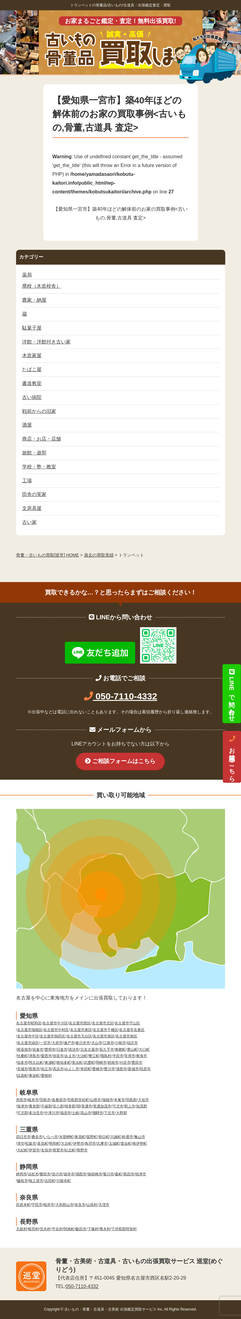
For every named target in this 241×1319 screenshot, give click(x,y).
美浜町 (77, 1062)
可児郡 (22, 1113)
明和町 (54, 1143)
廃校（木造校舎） (41, 286)
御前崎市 (95, 1174)
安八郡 (58, 1106)
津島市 (34, 1056)
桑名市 (37, 1137)
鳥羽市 (90, 1143)
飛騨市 (97, 1113)
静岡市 (21, 1174)
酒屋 (27, 424)
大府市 (57, 1043)
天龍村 (21, 1229)
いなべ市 (50, 1137)
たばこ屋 (32, 369)
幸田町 (85, 1069)
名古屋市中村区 (56, 1030)
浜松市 (33, 1174)
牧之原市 (36, 1181)
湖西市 (80, 1174)
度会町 (126, 1143)
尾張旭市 (24, 1049)
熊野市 (82, 1150)
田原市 (145, 1069)
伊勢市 (78, 1143)
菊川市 (108, 1174)
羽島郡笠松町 (78, 1100)
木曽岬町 (66, 1137)
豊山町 (132, 1049)
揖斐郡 (70, 1106)
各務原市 (59, 1100)
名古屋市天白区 (79, 1036)
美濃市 (86, 1106)
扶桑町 (22, 1056)
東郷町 (120, 1049)
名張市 (46, 1150)
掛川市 (57, 1174)
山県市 (95, 1100)
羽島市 (45, 1100)
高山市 (85, 1113)
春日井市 (82, 1043)
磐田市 (45, 1174)
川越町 (115, 1137)
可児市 (117, 1106)
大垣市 (143, 1100)
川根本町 (63, 1181)
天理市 (104, 1205)
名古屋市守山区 (127, 1023)
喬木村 (104, 1229)
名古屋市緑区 (28, 1043)
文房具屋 (32, 508)
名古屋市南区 (126, 1036)
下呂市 (109, 1113)
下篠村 (93, 1229)
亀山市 (139, 1137)
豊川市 (109, 1069)
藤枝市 (22, 1181)
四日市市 (23, 1137)
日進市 (61, 1049)
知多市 (22, 1062)
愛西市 (46, 1056)
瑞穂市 (107, 1100)
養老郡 (34, 1106)
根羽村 (33, 1229)
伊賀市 (34, 1150)
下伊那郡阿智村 (124, 1229)
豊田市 (137, 1062)
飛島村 (105, 1056)
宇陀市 (37, 1205)
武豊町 (89, 1062)
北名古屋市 (89, 1049)
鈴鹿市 (127, 1137)
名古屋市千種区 (105, 1030)
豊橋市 (97, 1069)
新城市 (133, 1069)
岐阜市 (33, 1100)
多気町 (42, 1143)
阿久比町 (36, 1062)
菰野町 (91, 1137)
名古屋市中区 (28, 1036)
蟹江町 (94, 1056)
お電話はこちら (232, 756)
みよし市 (72, 1069)
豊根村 (46, 1075)
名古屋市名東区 (132, 1030)
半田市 (117, 1056)
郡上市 (129, 1106)
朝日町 (104, 1137)
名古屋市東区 (81, 1030)
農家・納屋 (34, 300)
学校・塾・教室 (39, 466)
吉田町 (50, 1181)
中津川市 (52, 1113)
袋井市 (69, 1174)
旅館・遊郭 (34, 452)
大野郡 (121, 1113)
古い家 (29, 522)
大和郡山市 (64, 1205)
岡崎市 (101, 1062)
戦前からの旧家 (39, 411)
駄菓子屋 (32, 327)
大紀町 (22, 1150)
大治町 (82, 1056)
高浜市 (58, 1069)
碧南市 (113, 1062)
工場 (27, 480)
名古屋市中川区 (55, 1023)
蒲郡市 (121, 1069)
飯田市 (80, 1229)
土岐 (75, 1113)
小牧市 (120, 1043)
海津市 (22, 1106)
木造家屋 (32, 355)
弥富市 (58, 1056)
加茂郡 (141, 1106)
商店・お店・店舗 (41, 438)
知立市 (46, 1069)
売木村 (45, 1229)
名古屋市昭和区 (29, 1023)
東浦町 (50, 1062)
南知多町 (63, 1062)
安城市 (22, 1069)
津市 (20, 1143)
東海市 (141, 1056)
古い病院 (32, 397)
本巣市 (119, 1100)
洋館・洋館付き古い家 (46, 341)
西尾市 (34, 1069)
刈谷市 (125, 1062)
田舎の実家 (34, 494)
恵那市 (21, 1100)
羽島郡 (131, 1100)
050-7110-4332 (120, 696)
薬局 (27, 274)
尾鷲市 (58, 1150)
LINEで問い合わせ (231, 693)
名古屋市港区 (104, 1036)
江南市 (108, 1043)
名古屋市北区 (103, 1023)
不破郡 (46, 1106)
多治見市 (36, 1113)
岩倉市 (37, 1049)
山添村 (91, 1205)
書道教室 (32, 383)
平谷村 (57, 1229)
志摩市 (102, 1143)
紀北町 (70, 1150)
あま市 (70, 1056)
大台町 (66, 1143)
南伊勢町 (139, 1143)
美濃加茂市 (102, 1106)
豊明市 (50, 1049)
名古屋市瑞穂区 (29, 1030)
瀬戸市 (69, 1043)
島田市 (128, 1174)
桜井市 (48, 1205)
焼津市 (140, 1174)
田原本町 (23, 1205)
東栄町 (34, 1075)
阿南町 (69, 1229)
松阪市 (30, 1143)
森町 (118, 1174)
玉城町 (114, 1143)
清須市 (73, 1049)
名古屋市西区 (80, 1023)
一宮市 (45, 1043)
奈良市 (80, 1205)
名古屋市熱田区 (52, 1036)
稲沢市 (132, 1043)
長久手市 (106, 1049)
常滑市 (129, 1056)
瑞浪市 (65, 1113)
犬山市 (96, 1043)
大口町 (144, 1049)
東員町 (80, 1137)
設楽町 (22, 1075)
